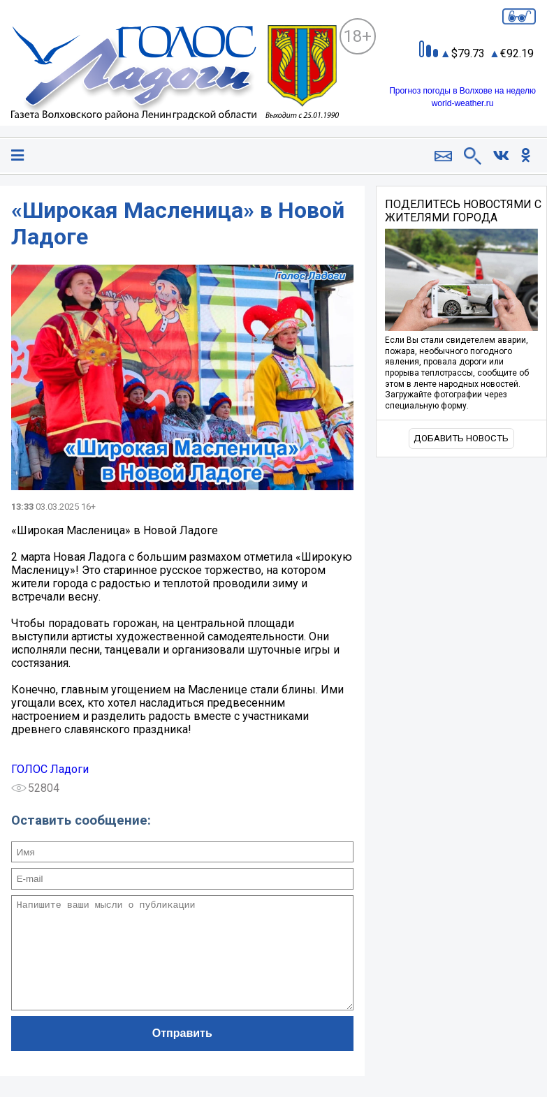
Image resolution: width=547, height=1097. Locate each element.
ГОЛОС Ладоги (50, 769)
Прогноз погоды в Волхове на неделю (462, 91)
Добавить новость (461, 438)
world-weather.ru (463, 103)
